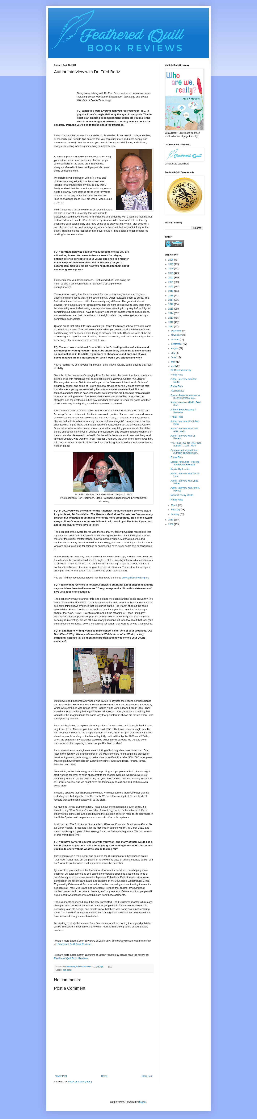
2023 (171, 273)
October (175, 339)
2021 (171, 282)
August (175, 348)
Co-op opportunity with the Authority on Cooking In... (185, 451)
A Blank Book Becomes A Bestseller (183, 411)
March (174, 505)
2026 (171, 260)
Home (104, 1076)
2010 (171, 519)
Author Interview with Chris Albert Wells (184, 430)
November (176, 335)
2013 (171, 318)
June (174, 357)
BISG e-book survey (181, 370)
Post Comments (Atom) (80, 1081)
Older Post (146, 1076)
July (173, 353)
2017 (171, 300)
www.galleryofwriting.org (135, 577)
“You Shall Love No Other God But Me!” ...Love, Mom (186, 444)
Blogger (142, 1102)
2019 (171, 291)
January (175, 514)
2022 (171, 277)
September (177, 344)
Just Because (177, 390)
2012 (171, 322)
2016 (171, 304)
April (173, 366)
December (176, 330)
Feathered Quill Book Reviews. (74, 944)
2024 (171, 268)
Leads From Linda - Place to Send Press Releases (185, 463)
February (176, 509)
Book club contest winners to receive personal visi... (185, 396)
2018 (171, 295)
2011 (171, 326)
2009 (171, 524)
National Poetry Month (182, 495)
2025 (171, 264)
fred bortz (67, 970)
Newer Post (61, 1076)
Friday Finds (177, 374)
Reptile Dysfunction (180, 469)
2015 (171, 309)
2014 (171, 313)
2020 (171, 286)
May (173, 362)
